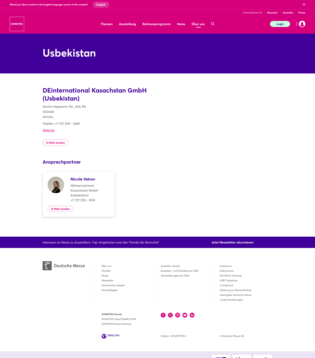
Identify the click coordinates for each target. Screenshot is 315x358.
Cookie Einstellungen (231, 299)
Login (280, 24)
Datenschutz (227, 270)
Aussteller (288, 12)
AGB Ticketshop (228, 280)
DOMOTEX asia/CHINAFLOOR (119, 319)
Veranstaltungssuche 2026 (175, 275)
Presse (301, 12)
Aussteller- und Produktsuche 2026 (179, 270)
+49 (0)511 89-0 (178, 335)
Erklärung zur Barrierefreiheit (236, 290)
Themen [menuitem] (106, 24)
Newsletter (108, 280)
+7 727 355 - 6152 (83, 200)
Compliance (226, 285)
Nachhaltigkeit (110, 290)
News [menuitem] (181, 24)
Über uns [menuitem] (198, 24)
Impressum (226, 265)
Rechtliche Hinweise (231, 275)
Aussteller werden (170, 265)
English (101, 4)
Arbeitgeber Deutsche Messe (236, 294)
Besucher (272, 12)
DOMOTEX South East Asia (116, 323)
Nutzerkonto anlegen (113, 285)
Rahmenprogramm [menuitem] (156, 24)
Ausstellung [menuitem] (127, 24)
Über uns (106, 265)
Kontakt (106, 270)
